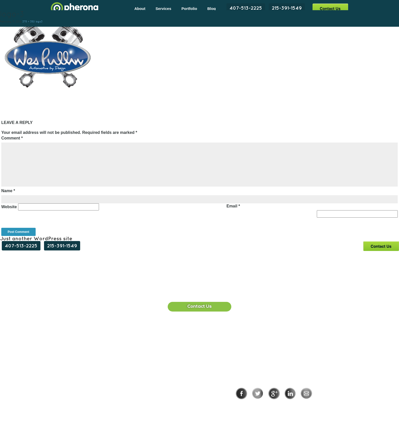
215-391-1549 (287, 8)
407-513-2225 (246, 8)
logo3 (39, 21)
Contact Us (330, 8)
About (139, 8)
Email (233, 206)
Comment (12, 138)
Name (8, 191)
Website (9, 207)
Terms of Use (291, 406)
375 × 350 (28, 21)
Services (163, 8)
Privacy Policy (257, 406)
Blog (211, 8)
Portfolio (189, 8)
